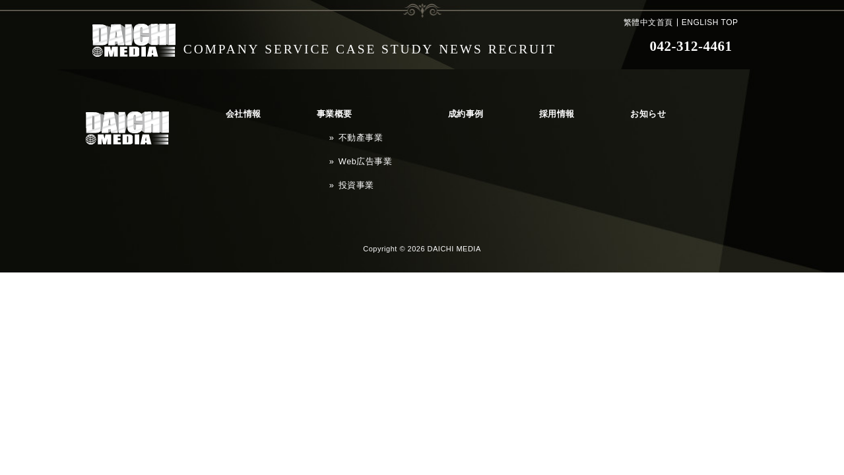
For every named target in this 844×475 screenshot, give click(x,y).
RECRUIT (555, 46)
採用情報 (433, 109)
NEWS (483, 46)
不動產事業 (304, 122)
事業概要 (287, 109)
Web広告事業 (308, 135)
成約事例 (374, 109)
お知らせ (492, 109)
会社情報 (227, 109)
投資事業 (300, 147)
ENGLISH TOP (710, 22)
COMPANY (224, 46)
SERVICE (307, 46)
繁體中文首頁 (648, 22)
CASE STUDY (400, 46)
